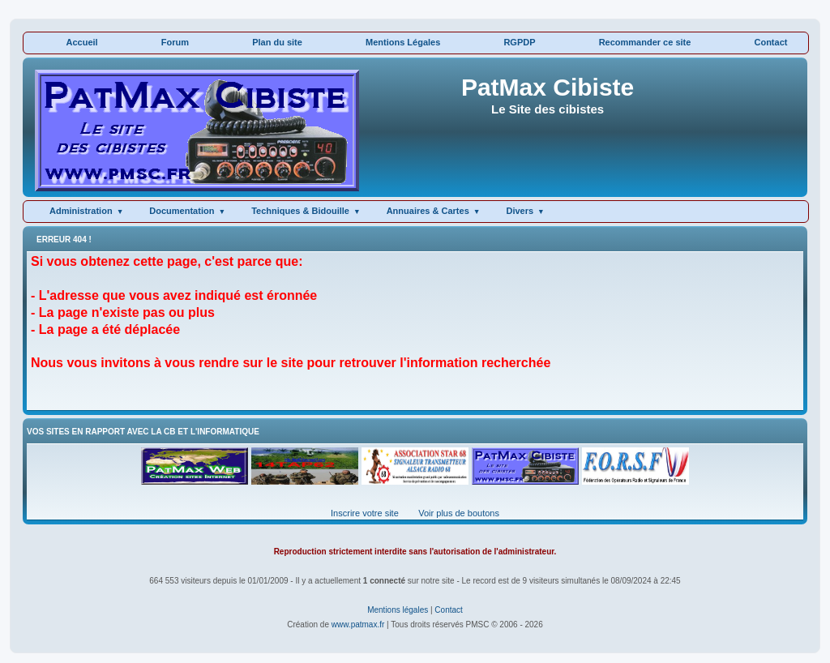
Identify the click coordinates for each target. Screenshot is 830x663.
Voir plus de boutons (458, 513)
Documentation (181, 211)
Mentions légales (397, 609)
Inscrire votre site (365, 513)
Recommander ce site (645, 42)
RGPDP (519, 42)
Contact (770, 42)
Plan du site (277, 42)
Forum (175, 42)
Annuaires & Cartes (428, 211)
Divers (519, 211)
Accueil (82, 42)
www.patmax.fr (358, 624)
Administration (81, 211)
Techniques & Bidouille (300, 211)
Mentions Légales (403, 42)
